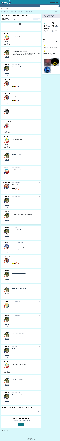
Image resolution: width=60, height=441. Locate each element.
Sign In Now (21, 424)
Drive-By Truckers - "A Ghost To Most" (19, 288)
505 (10, 407)
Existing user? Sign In (54, 2)
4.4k (7, 117)
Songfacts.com (13, 5)
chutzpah (6, 107)
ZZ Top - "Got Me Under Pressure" (18, 333)
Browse (3, 6)
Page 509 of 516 (39, 27)
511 (24, 407)
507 (14, 407)
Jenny (6, 242)
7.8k (7, 311)
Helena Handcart (7, 121)
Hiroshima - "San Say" (16, 317)
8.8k (7, 252)
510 (22, 407)
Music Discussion (15, 19)
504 (7, 407)
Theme (28, 437)
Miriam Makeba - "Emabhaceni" (17, 379)
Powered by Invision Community (30, 439)
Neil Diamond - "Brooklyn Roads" (18, 394)
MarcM (6, 301)
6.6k (7, 43)
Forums (2, 8)
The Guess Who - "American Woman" (19, 273)
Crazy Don (6, 33)
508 (17, 407)
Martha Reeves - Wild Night (17, 66)
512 (26, 407)
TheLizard (48, 22)
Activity (8, 5)
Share (29, 19)
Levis (47, 25)
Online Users (12, 8)
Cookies (32, 437)
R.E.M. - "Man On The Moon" (17, 229)
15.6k (6, 89)
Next (34, 407)
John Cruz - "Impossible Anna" (17, 198)
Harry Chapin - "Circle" (16, 348)
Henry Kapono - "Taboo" (16, 154)
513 (28, 407)
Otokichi (7, 48)
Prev (5, 407)
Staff (7, 8)
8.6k (7, 59)
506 (12, 407)
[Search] (45, 6)
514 (31, 407)
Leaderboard (20, 5)
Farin (7, 18)
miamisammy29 (6, 79)
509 (19, 407)
